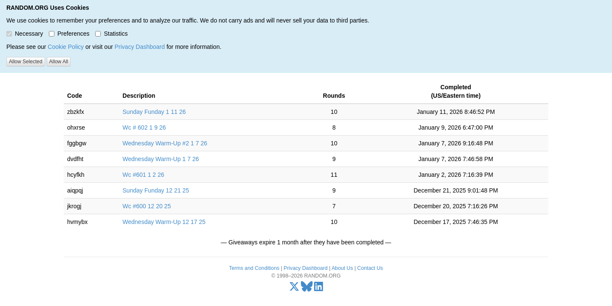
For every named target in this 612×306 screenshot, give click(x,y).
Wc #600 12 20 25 (146, 206)
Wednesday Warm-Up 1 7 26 (160, 159)
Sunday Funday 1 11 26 (154, 111)
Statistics (111, 33)
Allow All (58, 62)
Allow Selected (25, 62)
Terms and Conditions (254, 268)
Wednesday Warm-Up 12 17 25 (163, 221)
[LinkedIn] (318, 289)
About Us (342, 268)
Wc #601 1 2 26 (143, 174)
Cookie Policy (66, 46)
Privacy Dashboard (139, 46)
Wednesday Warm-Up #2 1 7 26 (164, 143)
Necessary (24, 33)
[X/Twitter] (294, 289)
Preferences (69, 33)
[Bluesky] (307, 289)
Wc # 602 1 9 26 (144, 127)
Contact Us (370, 268)
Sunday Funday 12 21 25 (155, 190)
